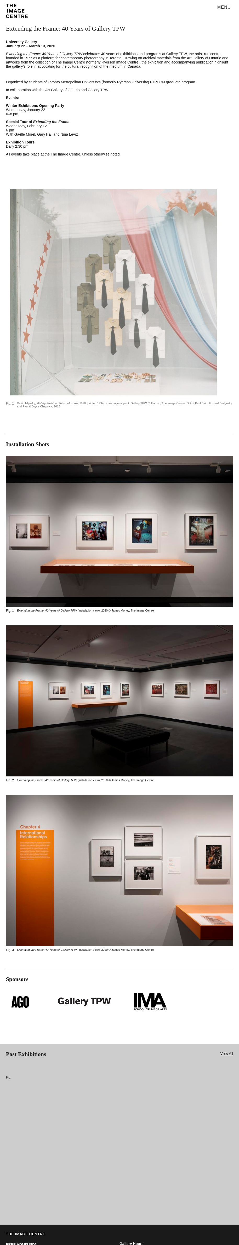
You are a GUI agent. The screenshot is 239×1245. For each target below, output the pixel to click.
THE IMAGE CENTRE (25, 1234)
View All (226, 1053)
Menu (224, 7)
